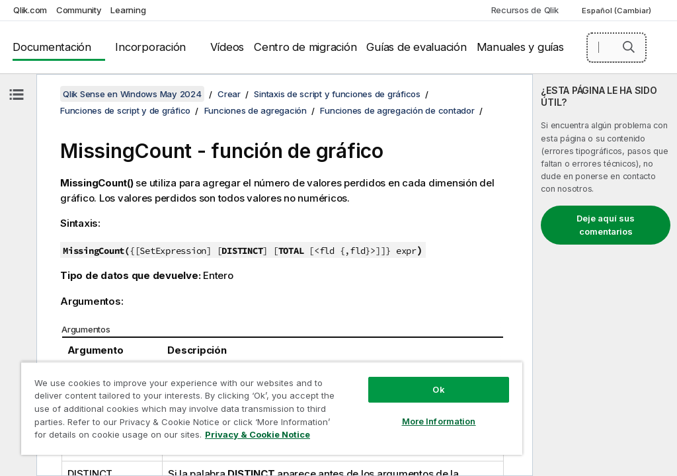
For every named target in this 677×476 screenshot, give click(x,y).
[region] (271, 408)
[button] (629, 47)
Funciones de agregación (255, 110)
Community (79, 10)
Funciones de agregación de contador (397, 110)
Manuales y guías (520, 47)
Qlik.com (30, 10)
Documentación (52, 47)
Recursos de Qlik (525, 10)
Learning (127, 10)
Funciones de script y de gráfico (125, 110)
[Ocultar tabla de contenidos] (16, 94)
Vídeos (227, 47)
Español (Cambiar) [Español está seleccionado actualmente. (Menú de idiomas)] (617, 10)
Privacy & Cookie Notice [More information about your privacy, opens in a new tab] (257, 434)
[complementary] (605, 275)
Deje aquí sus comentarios (606, 225)
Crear (229, 94)
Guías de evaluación (416, 47)
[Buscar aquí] (616, 47)
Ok (438, 389)
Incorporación (150, 47)
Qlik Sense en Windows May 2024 (132, 94)
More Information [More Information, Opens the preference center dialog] (439, 421)
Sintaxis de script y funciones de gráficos (337, 94)
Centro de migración (305, 47)
